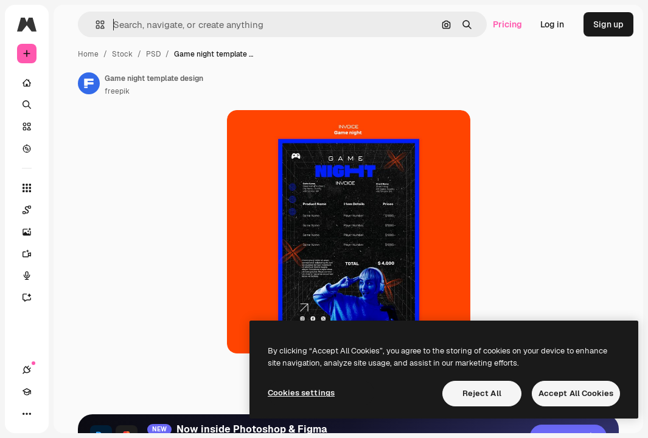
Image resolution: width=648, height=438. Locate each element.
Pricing (507, 24)
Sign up (608, 24)
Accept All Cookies (575, 393)
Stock (122, 54)
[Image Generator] (27, 232)
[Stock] (27, 126)
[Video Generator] (27, 253)
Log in (552, 24)
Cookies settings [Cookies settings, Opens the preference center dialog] (301, 393)
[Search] (27, 104)
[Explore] (27, 148)
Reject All (481, 393)
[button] (95, 24)
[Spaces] (27, 210)
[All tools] (27, 188)
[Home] (27, 82)
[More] (27, 413)
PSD (153, 54)
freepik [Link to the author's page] (117, 91)
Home (88, 54)
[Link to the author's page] (89, 83)
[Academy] (27, 391)
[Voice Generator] (27, 275)
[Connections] (27, 370)
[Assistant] (27, 297)
